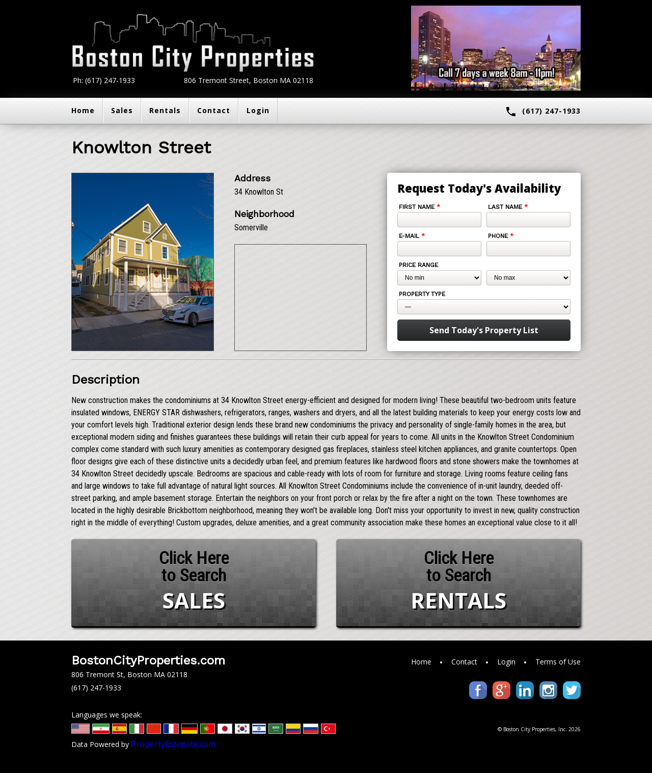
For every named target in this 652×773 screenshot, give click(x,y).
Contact (213, 110)
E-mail (412, 235)
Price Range (418, 265)
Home (83, 110)
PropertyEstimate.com (173, 744)
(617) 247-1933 (543, 111)
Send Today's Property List (483, 330)
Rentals (165, 110)
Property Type (422, 294)
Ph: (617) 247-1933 (104, 80)
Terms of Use (558, 662)
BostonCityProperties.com (148, 660)
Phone (500, 235)
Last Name (508, 206)
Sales (122, 110)
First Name (419, 206)
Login (258, 110)
